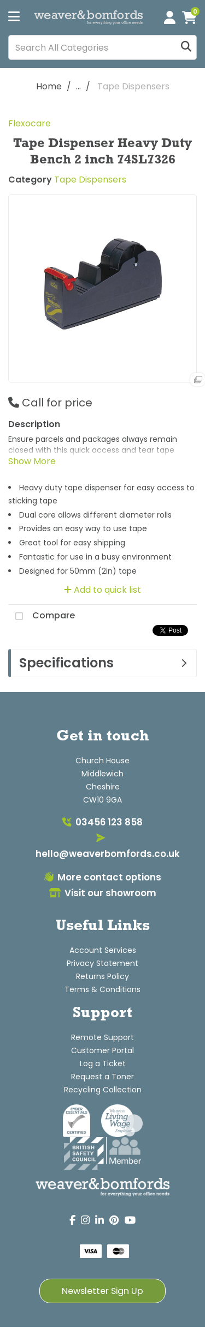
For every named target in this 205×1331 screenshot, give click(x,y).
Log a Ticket (103, 1063)
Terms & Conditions (102, 989)
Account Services (102, 950)
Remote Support (102, 1037)
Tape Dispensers (133, 86)
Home (49, 86)
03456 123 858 (102, 822)
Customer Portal (102, 1050)
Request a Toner (102, 1076)
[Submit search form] (186, 47)
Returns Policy (102, 976)
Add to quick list (102, 590)
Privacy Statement (102, 963)
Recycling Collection (103, 1089)
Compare (41, 616)
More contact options (102, 877)
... (78, 86)
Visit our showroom (102, 893)
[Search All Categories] (102, 47)
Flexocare (29, 123)
